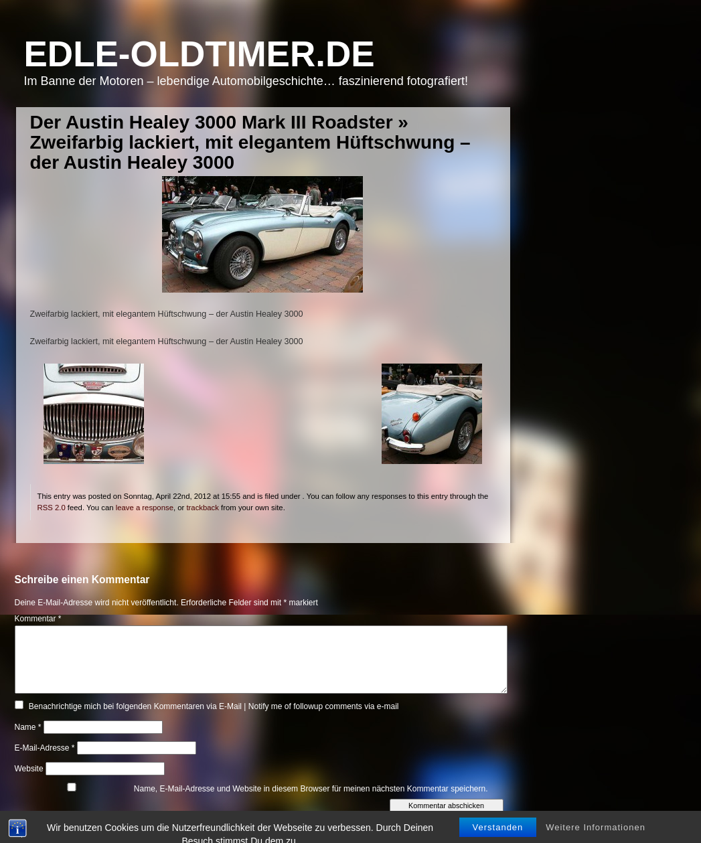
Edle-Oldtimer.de (199, 54)
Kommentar (38, 618)
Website (29, 768)
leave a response (144, 508)
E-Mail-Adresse (45, 748)
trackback (202, 508)
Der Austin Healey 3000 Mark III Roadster (211, 122)
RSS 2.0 (51, 508)
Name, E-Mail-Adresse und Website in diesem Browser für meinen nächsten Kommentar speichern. (311, 788)
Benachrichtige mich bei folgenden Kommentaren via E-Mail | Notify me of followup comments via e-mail (214, 706)
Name (28, 727)
